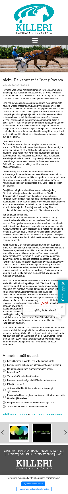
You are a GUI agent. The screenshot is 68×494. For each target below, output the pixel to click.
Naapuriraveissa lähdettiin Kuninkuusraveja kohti (30, 402)
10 (31, 414)
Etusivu (9, 450)
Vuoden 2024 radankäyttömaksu (22, 376)
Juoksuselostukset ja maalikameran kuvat (27, 406)
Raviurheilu (39, 450)
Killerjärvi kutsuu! (15, 384)
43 (48, 414)
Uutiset (12, 454)
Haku (59, 454)
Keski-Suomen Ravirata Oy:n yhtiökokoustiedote (30, 361)
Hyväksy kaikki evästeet (33, 484)
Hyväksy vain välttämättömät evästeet (34, 489)
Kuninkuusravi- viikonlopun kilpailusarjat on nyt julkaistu (34, 365)
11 (35, 414)
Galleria (26, 454)
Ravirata (23, 450)
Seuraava (56, 414)
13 (42, 414)
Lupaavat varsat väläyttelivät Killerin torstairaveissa (31, 380)
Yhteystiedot (43, 454)
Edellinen (8, 414)
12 (38, 414)
